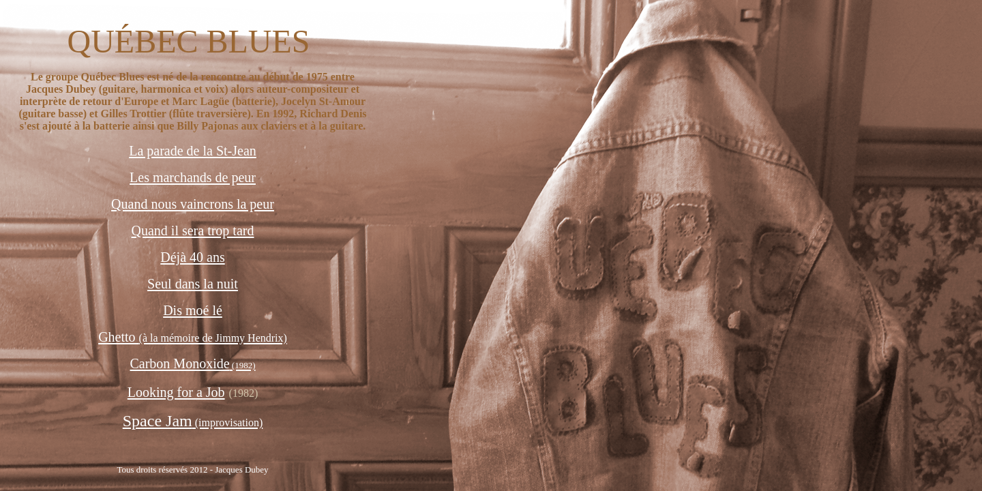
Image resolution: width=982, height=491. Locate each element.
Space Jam (193, 421)
